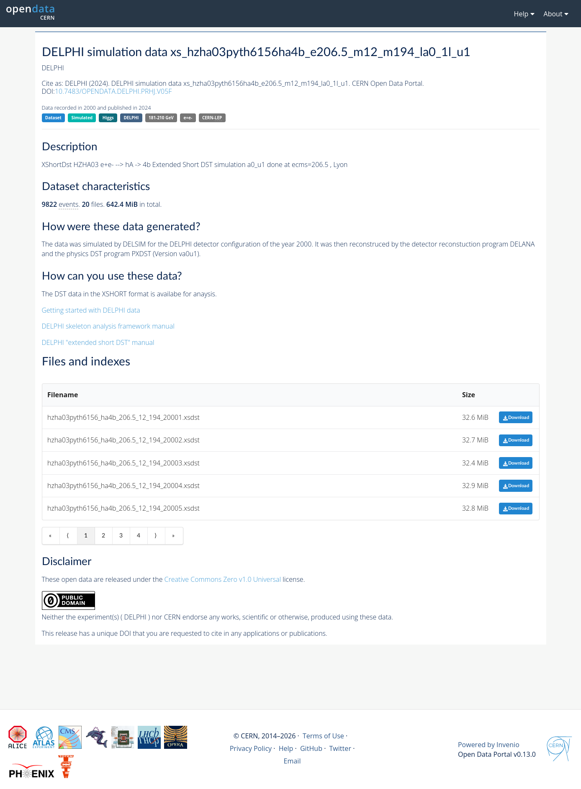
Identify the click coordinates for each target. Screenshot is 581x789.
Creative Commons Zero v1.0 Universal (223, 579)
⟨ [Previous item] (68, 536)
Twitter (340, 748)
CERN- (212, 118)
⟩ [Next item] (155, 536)
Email (292, 761)
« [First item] (50, 536)
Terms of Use (323, 735)
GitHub (311, 748)
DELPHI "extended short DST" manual (98, 342)
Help (286, 748)
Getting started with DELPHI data (91, 310)
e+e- (187, 118)
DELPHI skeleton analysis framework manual (108, 326)
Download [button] (516, 417)
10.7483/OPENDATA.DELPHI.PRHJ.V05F (113, 91)
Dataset (53, 118)
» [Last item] (173, 536)
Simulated (82, 118)
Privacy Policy (251, 748)
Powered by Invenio (488, 744)
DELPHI (131, 118)
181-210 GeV (161, 118)
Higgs (108, 118)
